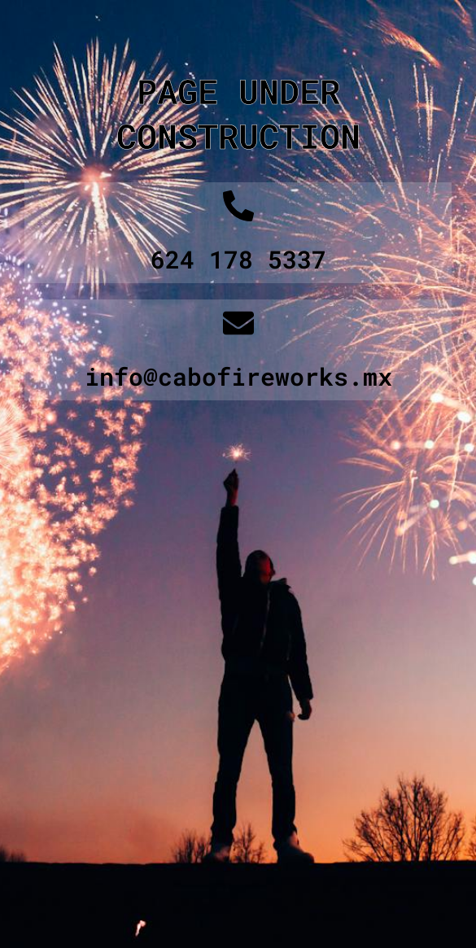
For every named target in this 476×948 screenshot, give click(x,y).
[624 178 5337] (238, 205)
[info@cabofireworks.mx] (238, 323)
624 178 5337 (238, 259)
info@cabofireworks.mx (238, 376)
